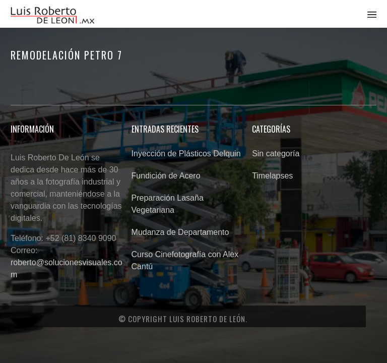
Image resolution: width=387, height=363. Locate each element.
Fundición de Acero (166, 175)
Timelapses (272, 175)
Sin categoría (275, 153)
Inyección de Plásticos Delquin (186, 153)
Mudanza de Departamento (180, 232)
